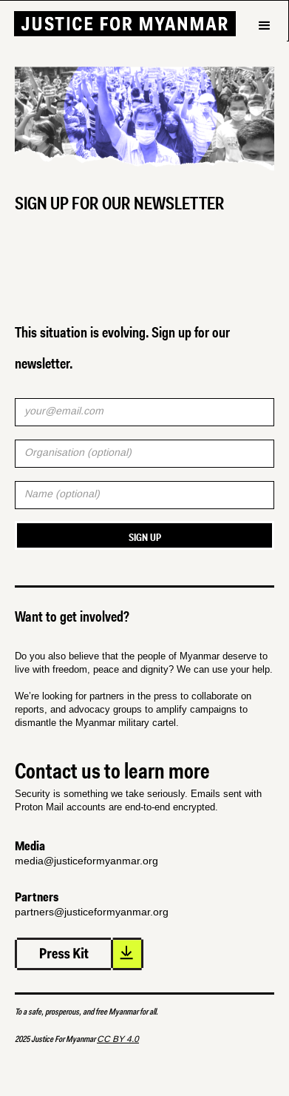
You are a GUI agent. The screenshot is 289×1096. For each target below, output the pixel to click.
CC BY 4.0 (118, 1039)
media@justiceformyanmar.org (86, 861)
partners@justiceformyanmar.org (92, 912)
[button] (264, 51)
